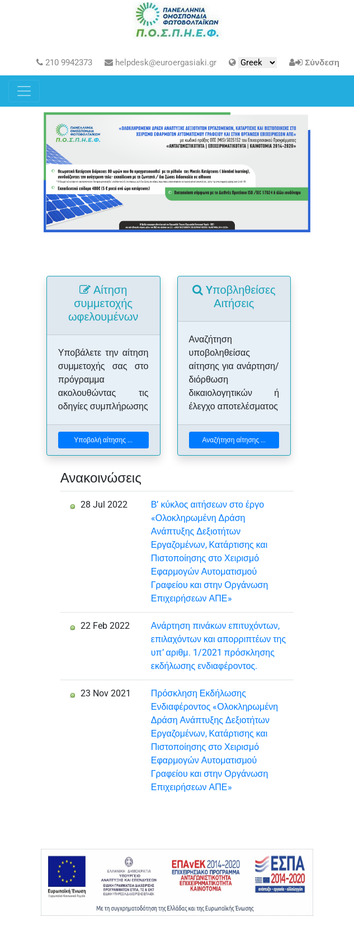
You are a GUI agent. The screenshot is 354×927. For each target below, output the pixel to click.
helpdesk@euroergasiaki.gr (160, 63)
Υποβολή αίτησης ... (103, 440)
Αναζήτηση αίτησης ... (234, 440)
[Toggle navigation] (24, 91)
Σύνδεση (322, 63)
